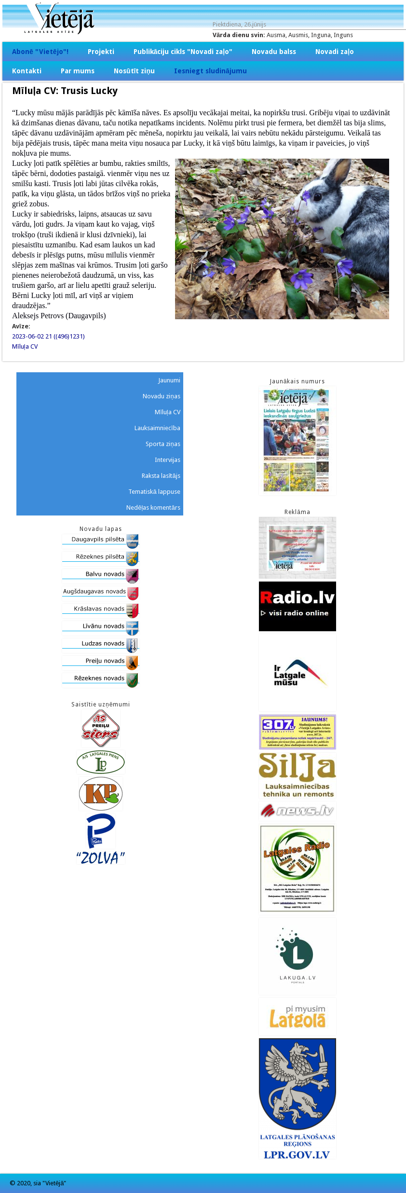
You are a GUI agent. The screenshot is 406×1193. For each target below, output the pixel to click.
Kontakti (26, 71)
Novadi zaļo (334, 51)
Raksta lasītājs (161, 475)
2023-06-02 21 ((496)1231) (48, 336)
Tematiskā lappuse (154, 491)
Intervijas (167, 459)
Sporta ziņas (163, 443)
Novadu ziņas (161, 396)
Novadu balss (274, 51)
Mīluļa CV (25, 346)
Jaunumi (169, 380)
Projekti (101, 51)
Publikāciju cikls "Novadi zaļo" (183, 51)
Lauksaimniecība (157, 428)
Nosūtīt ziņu (134, 71)
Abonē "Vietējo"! (40, 51)
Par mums (78, 71)
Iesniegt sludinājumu (210, 71)
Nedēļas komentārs (153, 507)
